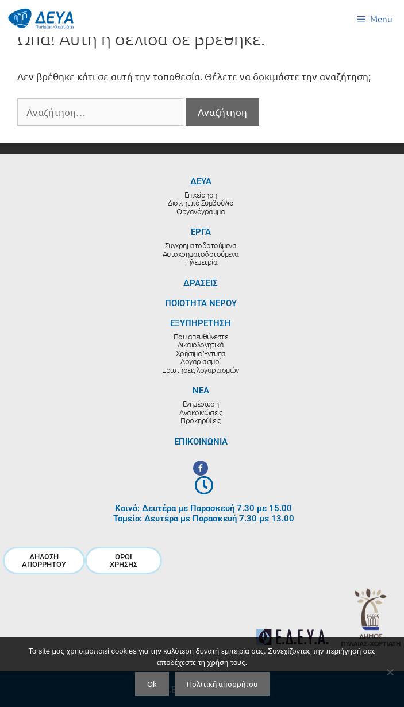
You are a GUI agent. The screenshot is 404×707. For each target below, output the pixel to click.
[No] (389, 672)
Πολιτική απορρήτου (222, 684)
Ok (152, 684)
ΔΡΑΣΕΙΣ (200, 283)
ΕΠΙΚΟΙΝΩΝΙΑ (201, 441)
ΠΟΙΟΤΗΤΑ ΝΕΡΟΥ (201, 303)
